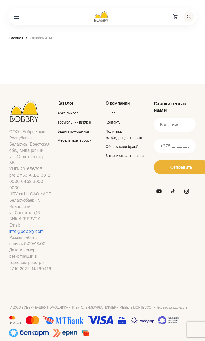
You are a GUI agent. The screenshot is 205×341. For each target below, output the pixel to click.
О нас (110, 113)
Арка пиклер (67, 113)
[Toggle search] (189, 16)
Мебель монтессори (74, 140)
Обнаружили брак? (122, 146)
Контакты (113, 122)
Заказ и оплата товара (125, 155)
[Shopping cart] (175, 16)
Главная (16, 38)
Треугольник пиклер (74, 122)
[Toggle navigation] (16, 16)
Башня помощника (73, 131)
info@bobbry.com (26, 231)
